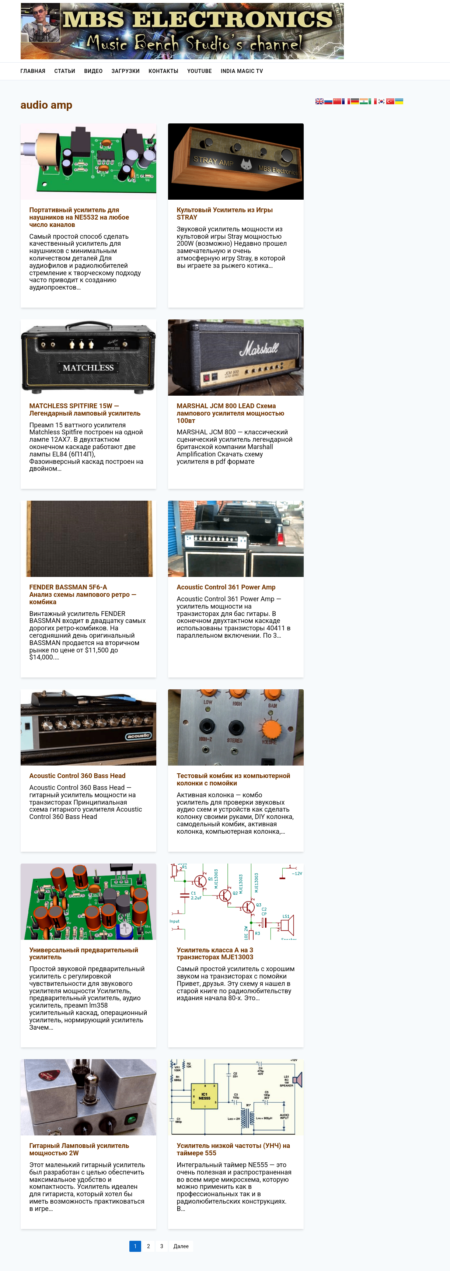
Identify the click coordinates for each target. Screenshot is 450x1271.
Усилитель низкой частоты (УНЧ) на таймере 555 (233, 1149)
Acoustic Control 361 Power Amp (226, 587)
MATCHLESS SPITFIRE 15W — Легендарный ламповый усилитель (85, 409)
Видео (93, 71)
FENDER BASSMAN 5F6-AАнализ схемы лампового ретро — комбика (83, 594)
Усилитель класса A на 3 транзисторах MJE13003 (215, 953)
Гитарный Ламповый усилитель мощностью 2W (79, 1149)
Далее (181, 1246)
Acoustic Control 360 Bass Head (77, 776)
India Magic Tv (242, 71)
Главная (33, 71)
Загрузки (126, 71)
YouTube (199, 71)
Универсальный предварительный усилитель (83, 953)
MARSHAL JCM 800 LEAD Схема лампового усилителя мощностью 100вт (231, 413)
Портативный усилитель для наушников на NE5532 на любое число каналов (79, 217)
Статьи (65, 71)
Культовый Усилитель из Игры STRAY (225, 213)
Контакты (163, 71)
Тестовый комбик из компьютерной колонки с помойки (233, 779)
